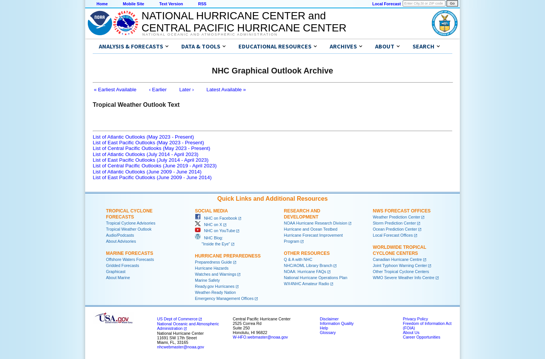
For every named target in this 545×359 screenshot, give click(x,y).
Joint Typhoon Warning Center (400, 265)
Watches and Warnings (215, 274)
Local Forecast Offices (393, 235)
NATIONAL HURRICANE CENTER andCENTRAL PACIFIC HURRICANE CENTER (244, 22)
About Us (411, 332)
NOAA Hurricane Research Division (315, 223)
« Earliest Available (115, 89)
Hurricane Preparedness (228, 256)
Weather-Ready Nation (215, 292)
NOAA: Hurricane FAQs (305, 271)
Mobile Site (133, 4)
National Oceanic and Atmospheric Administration (209, 34)
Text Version (171, 4)
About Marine (118, 277)
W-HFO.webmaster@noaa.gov (260, 337)
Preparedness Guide (213, 262)
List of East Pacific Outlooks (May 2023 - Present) (148, 142)
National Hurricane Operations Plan (315, 277)
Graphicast (116, 271)
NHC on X (208, 224)
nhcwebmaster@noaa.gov (180, 347)
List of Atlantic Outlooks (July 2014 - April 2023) (145, 154)
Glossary (328, 332)
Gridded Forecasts (122, 265)
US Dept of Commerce (177, 319)
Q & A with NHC (298, 259)
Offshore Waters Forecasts (130, 259)
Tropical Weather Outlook (128, 229)
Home (102, 4)
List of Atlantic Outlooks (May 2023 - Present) (143, 137)
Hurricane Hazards (212, 268)
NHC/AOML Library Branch (308, 265)
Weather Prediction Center (396, 217)
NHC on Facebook (216, 218)
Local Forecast (386, 4)
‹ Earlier (158, 89)
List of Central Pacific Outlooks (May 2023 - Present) (151, 148)
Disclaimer (329, 319)
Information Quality (336, 323)
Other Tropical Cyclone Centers (401, 271)
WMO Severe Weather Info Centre (403, 277)
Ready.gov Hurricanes (215, 286)
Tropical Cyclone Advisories (131, 223)
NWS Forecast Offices (402, 211)
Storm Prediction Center (394, 223)
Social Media (211, 211)
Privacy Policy (415, 319)
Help (324, 328)
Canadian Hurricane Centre (397, 259)
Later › (186, 89)
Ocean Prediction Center (395, 229)
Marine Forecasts (129, 253)
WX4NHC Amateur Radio (306, 283)
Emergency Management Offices (224, 298)
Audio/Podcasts (120, 235)
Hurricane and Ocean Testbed (310, 229)
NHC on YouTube (215, 230)
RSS (202, 4)
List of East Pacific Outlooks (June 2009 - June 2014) (152, 177)
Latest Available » (226, 89)
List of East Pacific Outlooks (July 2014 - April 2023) (151, 160)
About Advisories (121, 241)
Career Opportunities (421, 337)
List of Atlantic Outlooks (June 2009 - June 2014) (147, 172)
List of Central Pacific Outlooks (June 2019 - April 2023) (154, 166)
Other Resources (307, 253)
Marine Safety (207, 280)
